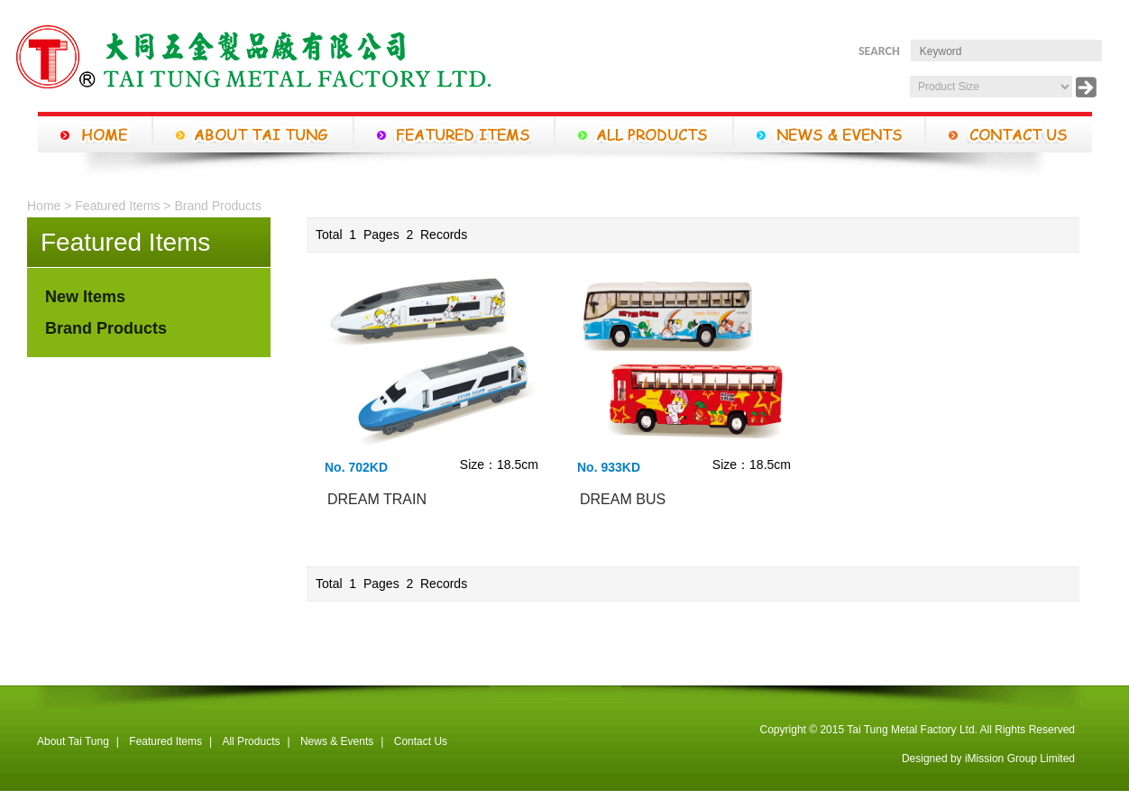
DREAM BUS (622, 499)
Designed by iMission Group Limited (988, 758)
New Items (85, 297)
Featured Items (117, 205)
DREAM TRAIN (377, 499)
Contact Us (420, 741)
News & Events (336, 741)
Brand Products (218, 205)
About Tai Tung (73, 741)
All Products (251, 741)
